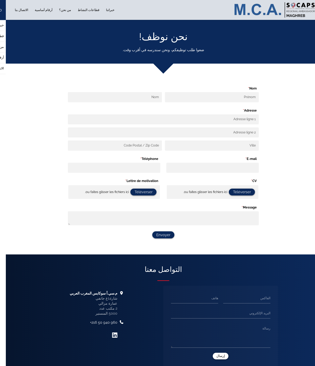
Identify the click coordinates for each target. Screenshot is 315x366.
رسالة (261, 328)
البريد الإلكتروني (254, 313)
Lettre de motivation (130, 181)
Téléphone (138, 159)
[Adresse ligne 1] (157, 119)
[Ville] (206, 146)
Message (238, 207)
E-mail (240, 159)
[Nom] (109, 97)
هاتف (209, 298)
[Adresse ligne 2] (157, 132)
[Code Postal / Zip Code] (109, 146)
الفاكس (260, 298)
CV (243, 181)
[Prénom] (206, 97)
